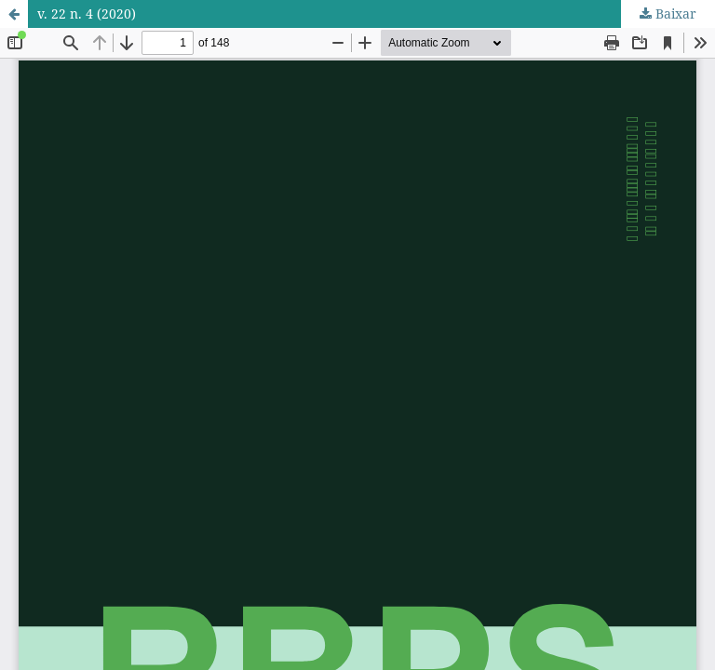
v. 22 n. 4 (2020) (86, 13)
